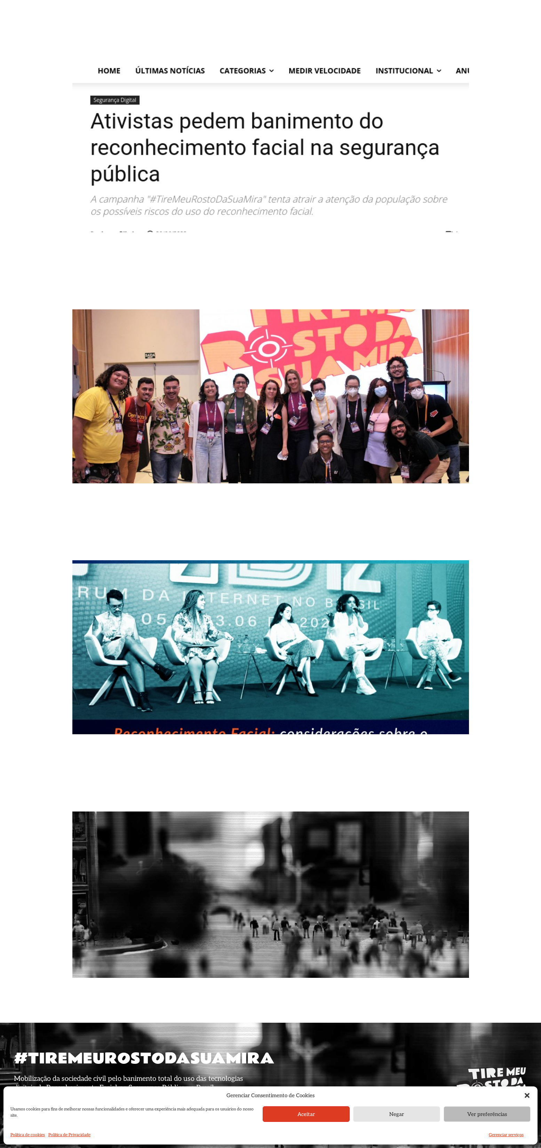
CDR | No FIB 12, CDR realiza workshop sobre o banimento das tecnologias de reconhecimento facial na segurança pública (263, 541)
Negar (396, 1114)
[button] (527, 1095)
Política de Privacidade (69, 1135)
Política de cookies (27, 1135)
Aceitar (306, 1114)
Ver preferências (487, 1114)
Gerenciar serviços (506, 1135)
